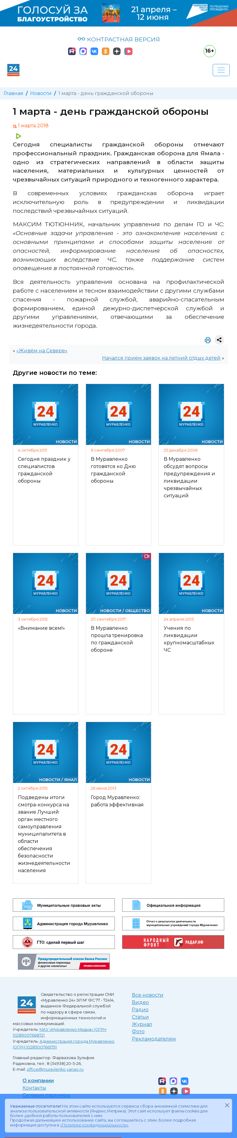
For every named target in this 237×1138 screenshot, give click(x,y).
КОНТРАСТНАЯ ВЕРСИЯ (118, 39)
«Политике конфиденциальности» (94, 1125)
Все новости (147, 995)
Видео (140, 1002)
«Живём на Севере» (41, 351)
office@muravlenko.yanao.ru (55, 1069)
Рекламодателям (154, 1039)
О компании (38, 1080)
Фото (138, 1031)
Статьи (140, 1017)
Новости (41, 93)
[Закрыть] (227, 1105)
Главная (13, 93)
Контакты (34, 1088)
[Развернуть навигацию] (221, 70)
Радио (140, 1010)
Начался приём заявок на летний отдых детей (161, 358)
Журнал (142, 1024)
